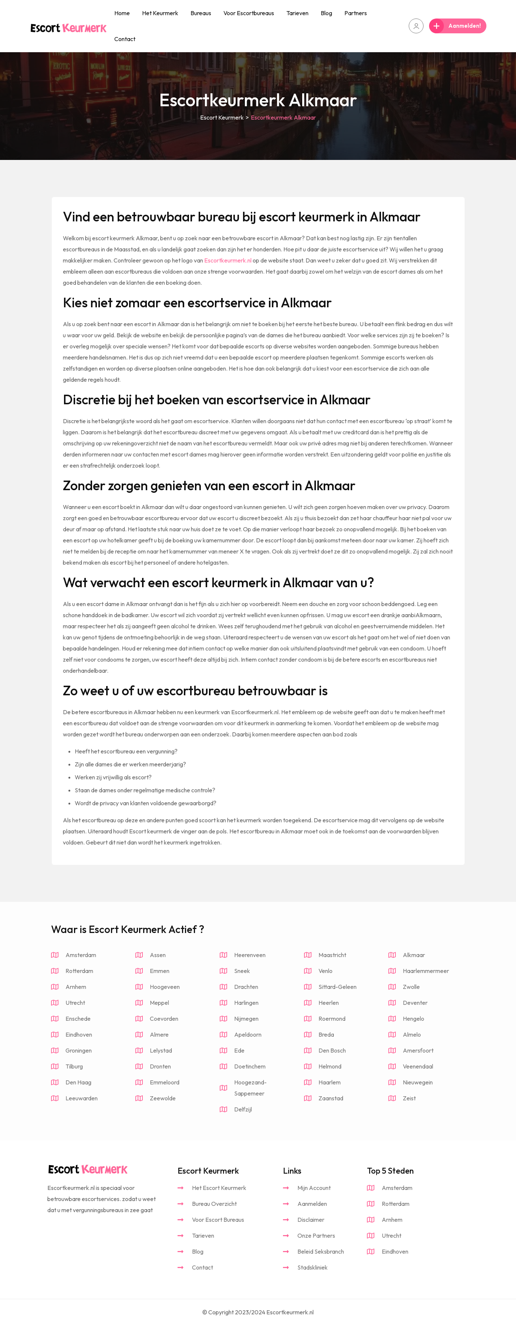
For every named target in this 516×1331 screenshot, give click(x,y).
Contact (124, 39)
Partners (355, 13)
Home (122, 13)
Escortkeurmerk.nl (228, 260)
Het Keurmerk (160, 13)
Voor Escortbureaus (248, 13)
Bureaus (200, 13)
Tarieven (297, 13)
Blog (326, 13)
